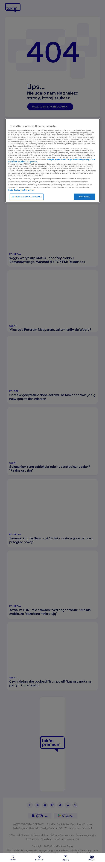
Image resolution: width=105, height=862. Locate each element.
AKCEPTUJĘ (84, 197)
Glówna (13, 858)
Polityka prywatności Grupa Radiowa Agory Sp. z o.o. (71, 159)
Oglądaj (65, 858)
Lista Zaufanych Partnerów (21, 190)
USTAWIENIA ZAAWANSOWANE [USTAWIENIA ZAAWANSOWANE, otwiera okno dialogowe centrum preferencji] (27, 197)
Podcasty (39, 858)
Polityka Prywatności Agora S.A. (23, 162)
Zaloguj (92, 858)
